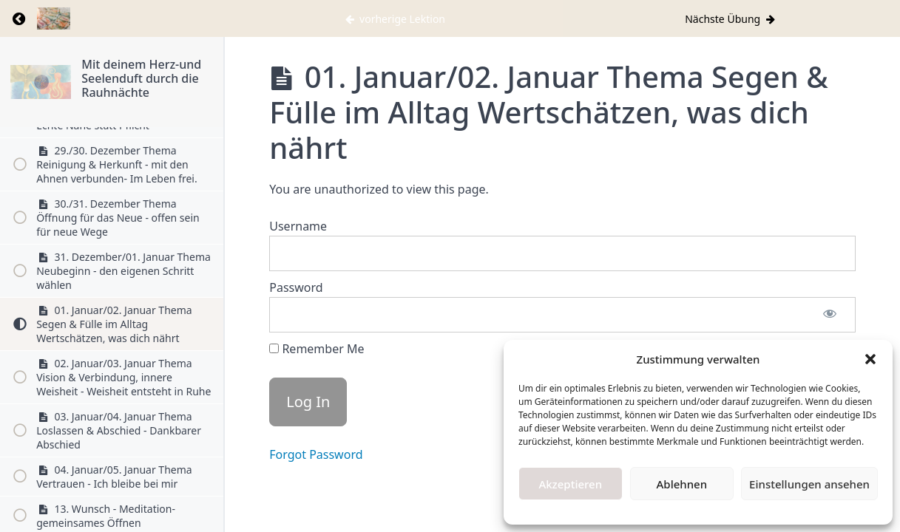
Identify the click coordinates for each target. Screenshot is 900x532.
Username (298, 226)
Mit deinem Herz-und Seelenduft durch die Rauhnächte (141, 78)
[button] (870, 359)
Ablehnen (682, 484)
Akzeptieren (570, 484)
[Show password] (830, 314)
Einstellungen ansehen (809, 484)
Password (295, 287)
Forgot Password (315, 454)
